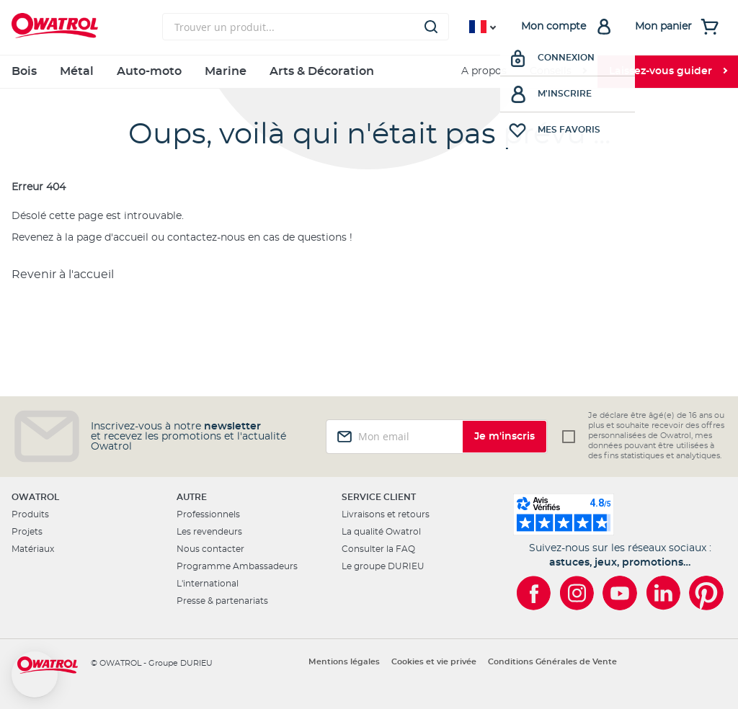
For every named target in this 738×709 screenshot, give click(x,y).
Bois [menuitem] (24, 71)
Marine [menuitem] (225, 71)
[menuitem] (557, 71)
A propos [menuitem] (484, 71)
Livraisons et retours (386, 514)
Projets (27, 531)
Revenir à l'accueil (63, 274)
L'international (208, 583)
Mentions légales (344, 662)
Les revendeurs (209, 531)
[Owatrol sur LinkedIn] (663, 593)
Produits (30, 514)
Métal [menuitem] (77, 71)
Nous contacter (210, 549)
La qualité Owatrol (381, 531)
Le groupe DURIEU (383, 566)
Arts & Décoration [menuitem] (322, 71)
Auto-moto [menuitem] (149, 71)
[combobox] (305, 26)
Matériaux (33, 549)
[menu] (369, 71)
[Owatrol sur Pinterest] (706, 593)
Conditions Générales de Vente (552, 662)
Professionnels (208, 514)
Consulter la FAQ (378, 549)
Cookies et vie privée (433, 662)
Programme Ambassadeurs (237, 566)
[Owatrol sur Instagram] (576, 593)
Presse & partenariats (222, 601)
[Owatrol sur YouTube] (620, 593)
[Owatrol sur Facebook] (533, 593)
